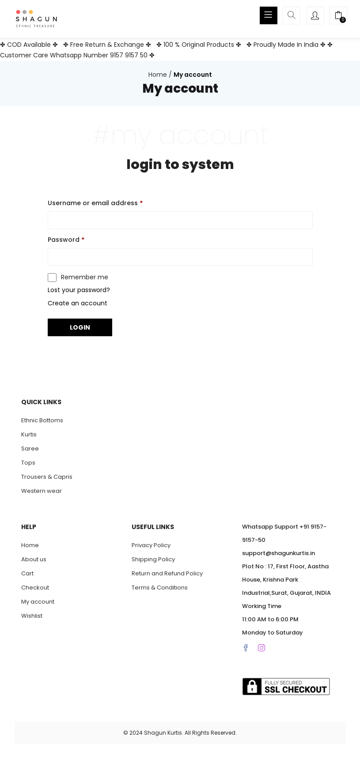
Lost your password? (79, 289)
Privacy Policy (151, 545)
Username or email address (95, 203)
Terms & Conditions (160, 587)
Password (66, 239)
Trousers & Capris (46, 477)
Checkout (35, 587)
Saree (30, 448)
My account (37, 601)
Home (157, 74)
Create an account (77, 303)
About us (33, 559)
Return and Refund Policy (167, 573)
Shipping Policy (153, 559)
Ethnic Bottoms (42, 420)
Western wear (41, 491)
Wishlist (31, 616)
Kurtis (29, 434)
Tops (28, 462)
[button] (338, 16)
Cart (27, 573)
